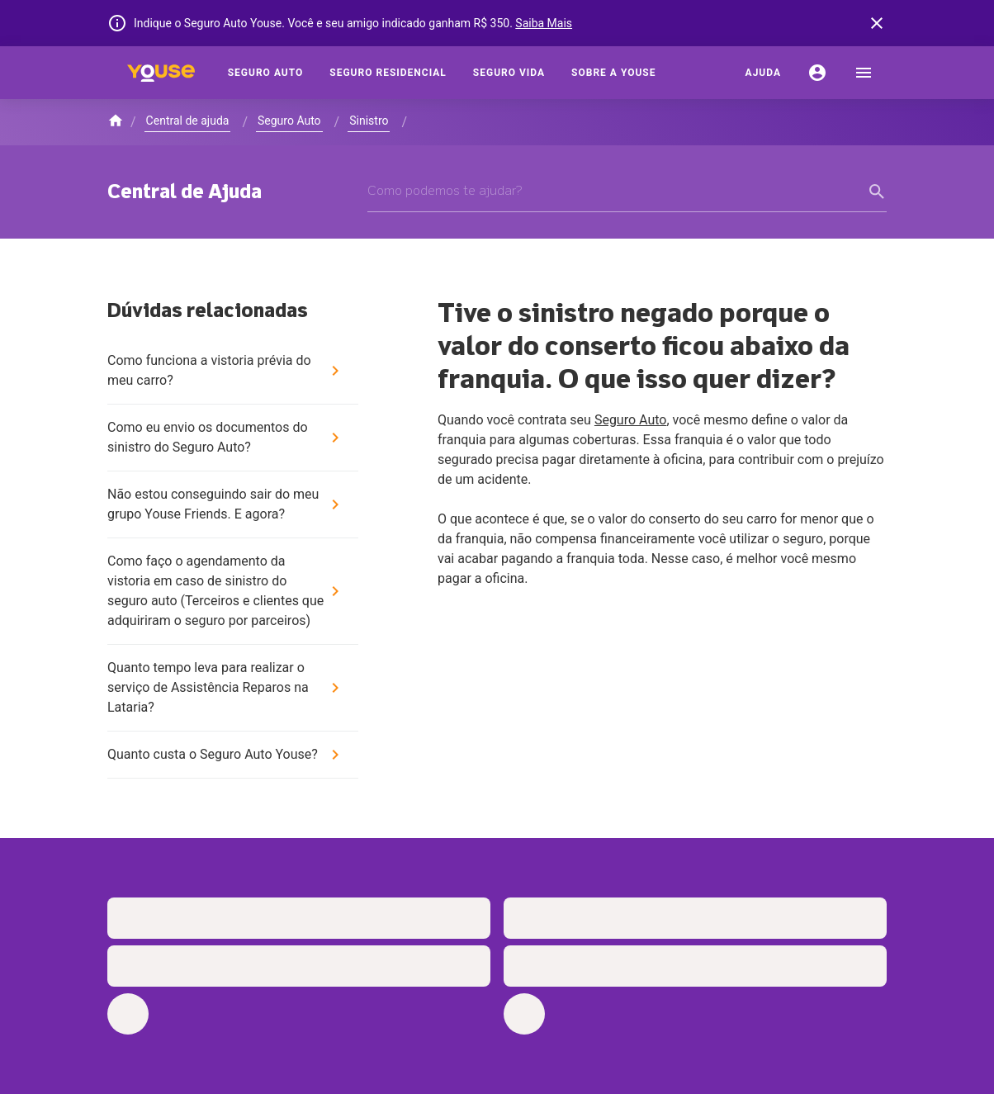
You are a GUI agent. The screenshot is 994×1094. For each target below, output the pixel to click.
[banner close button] (877, 23)
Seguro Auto (630, 420)
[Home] (161, 72)
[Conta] (817, 72)
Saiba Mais (543, 23)
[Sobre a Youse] (613, 72)
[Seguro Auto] (266, 72)
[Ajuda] (763, 72)
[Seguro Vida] (509, 72)
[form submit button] (877, 191)
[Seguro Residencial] (388, 72)
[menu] (863, 72)
